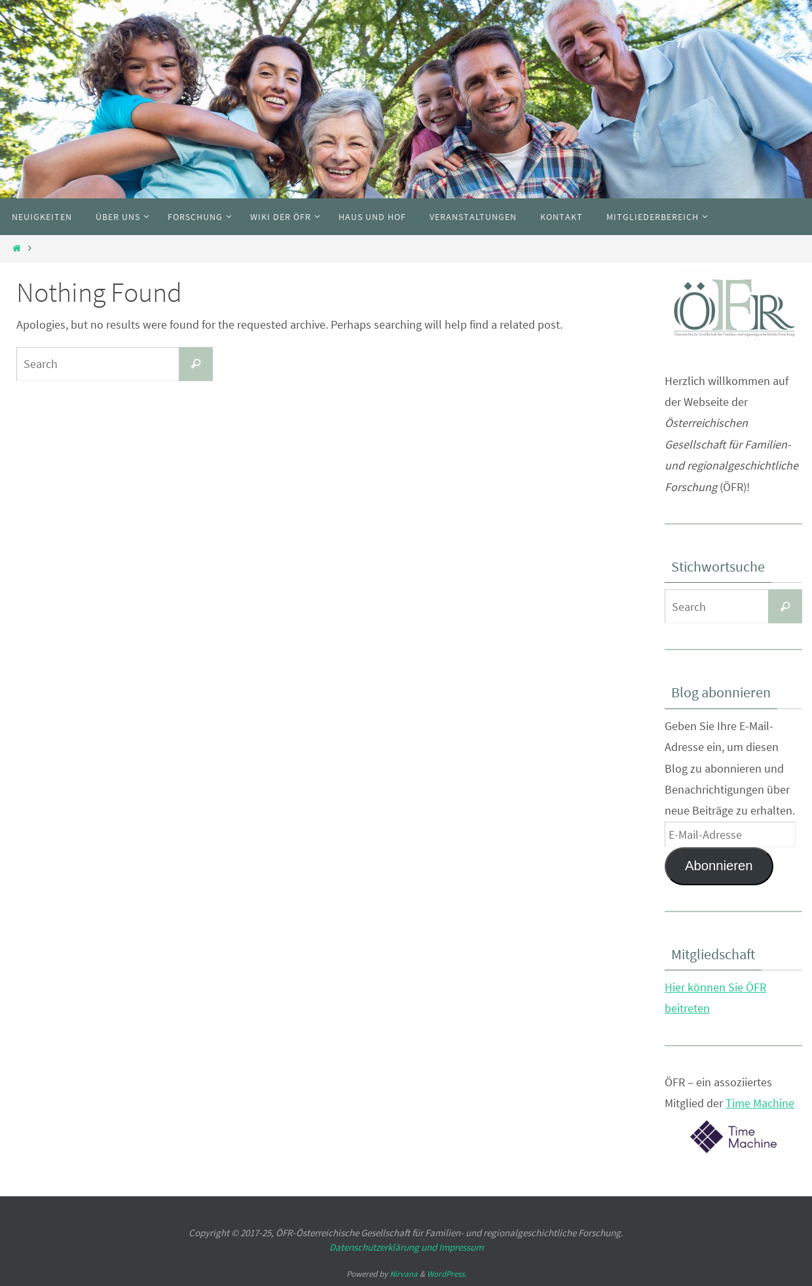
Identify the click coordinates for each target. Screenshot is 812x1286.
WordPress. (446, 1273)
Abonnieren (719, 865)
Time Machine (760, 1103)
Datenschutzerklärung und (384, 1247)
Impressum (461, 1247)
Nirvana (404, 1273)
